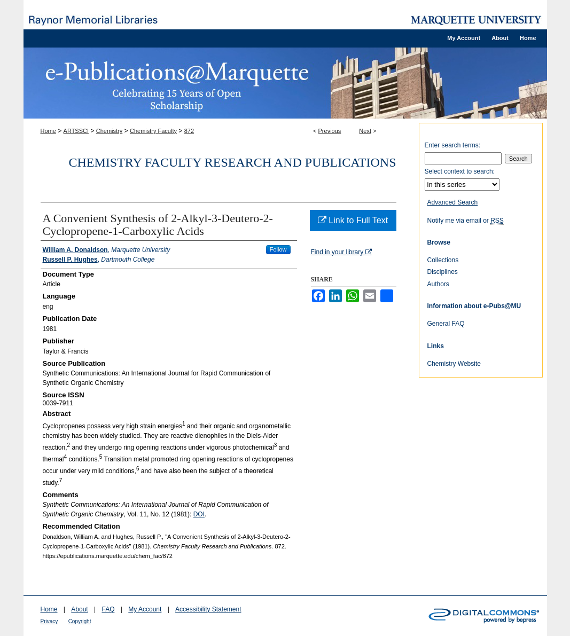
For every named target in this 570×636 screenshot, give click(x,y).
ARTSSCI (76, 131)
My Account (144, 609)
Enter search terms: (453, 145)
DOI (199, 514)
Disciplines (442, 272)
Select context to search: (460, 171)
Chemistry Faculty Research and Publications (232, 162)
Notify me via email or (465, 220)
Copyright (79, 621)
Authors (438, 284)
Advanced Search (452, 202)
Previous (329, 131)
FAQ (107, 609)
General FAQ (446, 323)
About (79, 609)
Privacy (49, 621)
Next (365, 131)
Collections (443, 260)
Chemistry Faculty (153, 131)
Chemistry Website (454, 363)
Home (48, 131)
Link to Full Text (353, 220)
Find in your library (341, 252)
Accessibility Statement (208, 609)
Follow (278, 249)
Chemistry (109, 131)
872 (189, 131)
